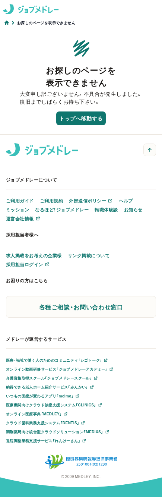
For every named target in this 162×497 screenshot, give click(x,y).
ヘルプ (126, 200)
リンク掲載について (88, 255)
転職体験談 (106, 209)
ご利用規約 (51, 200)
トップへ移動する (80, 118)
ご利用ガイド (20, 200)
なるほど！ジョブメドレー (62, 209)
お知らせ (133, 209)
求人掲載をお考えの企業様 (34, 255)
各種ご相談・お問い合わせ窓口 (81, 306)
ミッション (17, 209)
